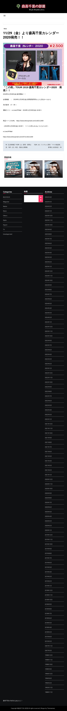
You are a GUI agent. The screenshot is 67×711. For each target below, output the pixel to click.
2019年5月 (48, 567)
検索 (26, 192)
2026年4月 (48, 197)
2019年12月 (49, 535)
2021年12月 (49, 424)
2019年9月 (48, 549)
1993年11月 (49, 687)
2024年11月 (49, 276)
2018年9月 (48, 604)
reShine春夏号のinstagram (32, 171)
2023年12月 (49, 327)
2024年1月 (48, 322)
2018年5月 (48, 623)
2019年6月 (48, 562)
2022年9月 (48, 387)
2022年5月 (48, 405)
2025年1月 (48, 266)
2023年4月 (48, 354)
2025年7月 (48, 239)
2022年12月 (49, 373)
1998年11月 (49, 660)
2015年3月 (48, 641)
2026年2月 (48, 206)
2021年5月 (48, 456)
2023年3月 (48, 359)
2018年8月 (48, 609)
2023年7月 (48, 345)
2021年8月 (48, 442)
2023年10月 (49, 336)
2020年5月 (48, 512)
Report (5, 225)
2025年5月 (48, 248)
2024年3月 (48, 313)
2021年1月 (48, 475)
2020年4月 (48, 516)
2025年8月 (48, 234)
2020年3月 (48, 521)
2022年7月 (48, 396)
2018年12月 (49, 590)
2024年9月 (48, 285)
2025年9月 (48, 229)
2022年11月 (49, 377)
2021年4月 (48, 461)
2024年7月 (48, 294)
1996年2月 (48, 683)
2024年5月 (48, 303)
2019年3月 (48, 576)
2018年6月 (48, 618)
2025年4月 (48, 252)
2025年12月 (49, 215)
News (5, 28)
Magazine (30, 165)
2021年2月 (48, 470)
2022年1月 (48, 419)
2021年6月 (48, 451)
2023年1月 (48, 368)
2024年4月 (48, 308)
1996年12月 (49, 674)
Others (5, 215)
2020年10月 (49, 488)
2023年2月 (48, 364)
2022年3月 (48, 414)
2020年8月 (48, 498)
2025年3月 (48, 257)
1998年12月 (49, 655)
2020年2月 (48, 525)
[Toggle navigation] (4, 16)
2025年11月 (49, 220)
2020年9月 (48, 493)
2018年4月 (48, 627)
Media (37, 165)
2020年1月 (48, 530)
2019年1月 (48, 586)
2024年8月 (48, 290)
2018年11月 (49, 595)
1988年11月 (49, 692)
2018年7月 (48, 613)
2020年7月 (48, 502)
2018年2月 (48, 632)
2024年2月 (48, 317)
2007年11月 (49, 646)
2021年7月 (48, 447)
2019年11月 (49, 539)
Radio (49, 167)
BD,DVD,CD (6, 197)
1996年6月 (48, 678)
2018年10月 (49, 599)
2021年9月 (48, 438)
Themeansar (51, 708)
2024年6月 (48, 299)
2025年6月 (48, 243)
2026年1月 (48, 211)
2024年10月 (49, 280)
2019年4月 (48, 572)
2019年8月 (48, 553)
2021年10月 (49, 433)
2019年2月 (48, 581)
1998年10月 (49, 664)
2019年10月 (49, 544)
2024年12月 (49, 271)
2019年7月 (48, 558)
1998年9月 (48, 669)
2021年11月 (49, 428)
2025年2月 (48, 262)
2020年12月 (49, 479)
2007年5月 (48, 650)
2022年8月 (48, 391)
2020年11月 (49, 484)
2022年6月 (48, 401)
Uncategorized (7, 234)
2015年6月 (48, 636)
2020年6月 (48, 507)
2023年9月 (48, 340)
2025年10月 (49, 225)
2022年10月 (49, 382)
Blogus (43, 708)
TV (4, 229)
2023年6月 (48, 350)
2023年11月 (49, 331)
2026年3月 (48, 202)
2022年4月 (48, 410)
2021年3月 (48, 465)
